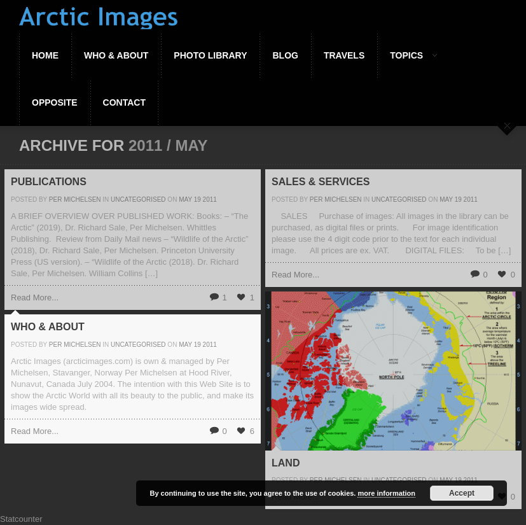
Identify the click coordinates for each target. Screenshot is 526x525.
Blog (285, 55)
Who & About (116, 55)
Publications (49, 181)
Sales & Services (321, 181)
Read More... (35, 297)
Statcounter (21, 519)
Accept (461, 493)
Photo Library (210, 55)
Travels (344, 55)
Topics (407, 55)
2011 (210, 199)
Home (45, 55)
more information (386, 493)
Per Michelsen (75, 199)
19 (197, 199)
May (185, 199)
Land (286, 463)
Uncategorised (138, 199)
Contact (124, 102)
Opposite (55, 102)
